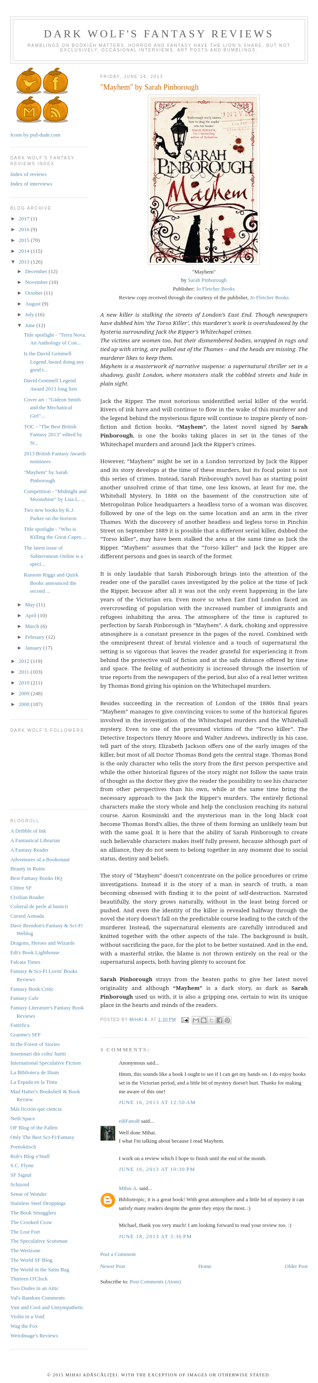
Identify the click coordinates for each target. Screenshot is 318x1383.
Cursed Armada (27, 916)
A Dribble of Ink (28, 831)
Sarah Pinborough (207, 280)
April (31, 615)
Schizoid (19, 1184)
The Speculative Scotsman (38, 1241)
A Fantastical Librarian (35, 840)
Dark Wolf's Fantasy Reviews (159, 34)
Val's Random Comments (37, 1298)
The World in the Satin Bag (39, 1269)
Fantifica (19, 1025)
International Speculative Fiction (45, 1063)
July (30, 314)
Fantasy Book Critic (32, 989)
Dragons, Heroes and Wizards (42, 943)
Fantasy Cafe (24, 998)
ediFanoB (129, 1121)
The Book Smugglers (33, 1213)
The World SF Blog (31, 1260)
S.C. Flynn (22, 1165)
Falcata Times (25, 962)
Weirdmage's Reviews (34, 1335)
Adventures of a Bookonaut (40, 859)
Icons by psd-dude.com (35, 135)
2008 (25, 704)
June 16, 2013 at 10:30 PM (157, 1169)
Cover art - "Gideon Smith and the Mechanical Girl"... (52, 407)
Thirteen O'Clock (29, 1278)
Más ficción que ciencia (36, 1109)
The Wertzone (25, 1250)
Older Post (296, 1266)
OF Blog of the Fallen (34, 1127)
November (37, 282)
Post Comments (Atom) (155, 1281)
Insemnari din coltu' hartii (38, 1054)
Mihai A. (128, 1188)
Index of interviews (31, 184)
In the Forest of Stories (35, 1044)
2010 (25, 682)
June (30, 325)
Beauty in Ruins (27, 868)
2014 (25, 251)
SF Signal (20, 1175)
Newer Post (112, 1266)
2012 (25, 661)
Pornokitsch (23, 1147)
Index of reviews (28, 174)
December (37, 271)
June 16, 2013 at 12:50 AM (157, 1102)
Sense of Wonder (28, 1194)
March (33, 626)
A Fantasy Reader (29, 850)
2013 (25, 262)
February (35, 637)
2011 (25, 672)
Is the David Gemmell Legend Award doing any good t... (54, 361)
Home (205, 1266)
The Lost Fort (25, 1232)
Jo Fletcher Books (215, 289)
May (30, 604)
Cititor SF (21, 888)
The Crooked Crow (31, 1222)
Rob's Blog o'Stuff (30, 1156)
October (34, 293)
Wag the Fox (24, 1326)
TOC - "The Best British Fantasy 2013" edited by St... (53, 434)
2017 (25, 218)
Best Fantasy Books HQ (36, 878)
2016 (25, 229)
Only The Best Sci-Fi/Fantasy (42, 1137)
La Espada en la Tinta (33, 1082)
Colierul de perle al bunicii (39, 906)
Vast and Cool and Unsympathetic (47, 1307)
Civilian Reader (27, 897)
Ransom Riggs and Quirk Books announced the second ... (51, 583)
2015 (25, 240)
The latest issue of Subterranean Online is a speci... (53, 556)
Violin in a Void (27, 1316)
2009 (25, 693)
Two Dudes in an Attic (34, 1288)
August (33, 304)
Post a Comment (118, 1254)
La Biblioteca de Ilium (34, 1072)
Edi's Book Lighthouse (35, 952)
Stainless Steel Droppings (38, 1203)
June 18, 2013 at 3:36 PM (155, 1236)
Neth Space (22, 1118)
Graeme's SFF (25, 1034)
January (34, 648)
